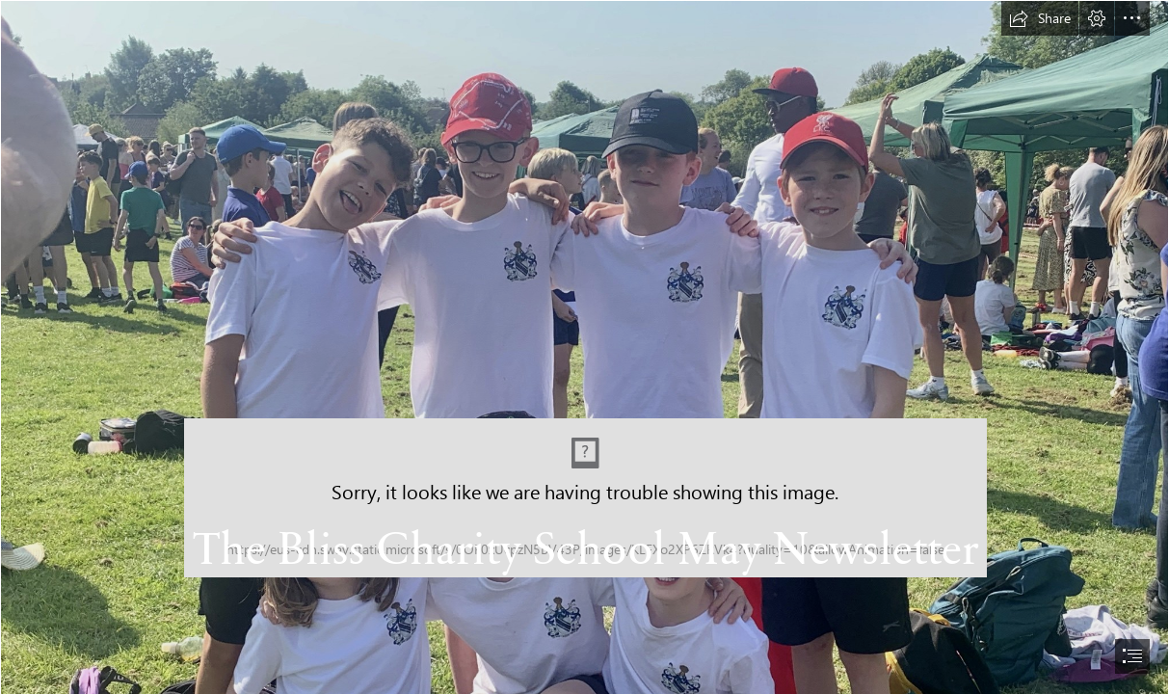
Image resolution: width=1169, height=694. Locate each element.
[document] (584, 347)
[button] (1039, 18)
